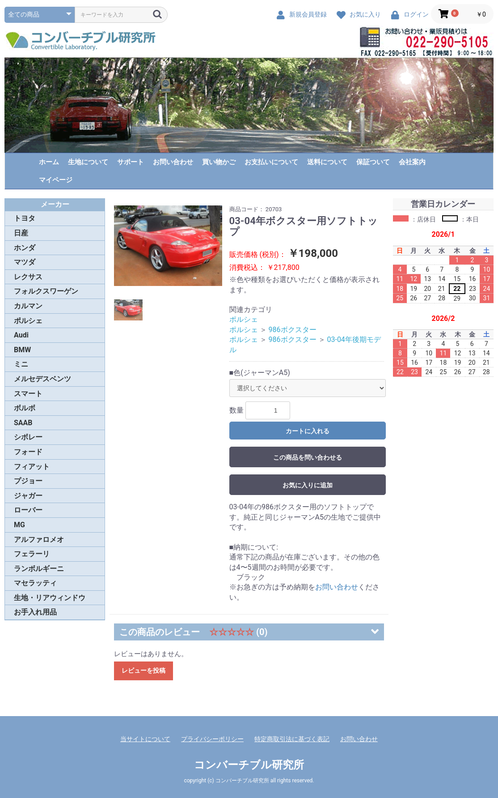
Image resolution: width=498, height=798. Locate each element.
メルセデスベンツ (42, 379)
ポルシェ (28, 320)
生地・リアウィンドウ (49, 597)
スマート (28, 393)
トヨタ (24, 218)
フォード (28, 452)
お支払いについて (271, 162)
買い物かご (219, 162)
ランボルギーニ (39, 568)
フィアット (32, 466)
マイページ (55, 180)
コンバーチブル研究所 (249, 765)
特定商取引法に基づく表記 (291, 739)
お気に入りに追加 (308, 485)
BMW (22, 350)
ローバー (28, 510)
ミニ (21, 364)
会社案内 (412, 162)
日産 (21, 233)
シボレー (28, 437)
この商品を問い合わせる (307, 457)
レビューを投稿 (143, 670)
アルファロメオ (39, 539)
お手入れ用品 (35, 612)
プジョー (28, 481)
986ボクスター (293, 329)
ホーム (49, 162)
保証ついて (373, 162)
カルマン (28, 306)
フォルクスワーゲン (46, 291)
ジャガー (28, 495)
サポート (130, 162)
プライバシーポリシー (212, 739)
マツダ (24, 262)
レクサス (28, 277)
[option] (168, 245)
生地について (88, 162)
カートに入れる (307, 431)
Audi (21, 335)
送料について (327, 162)
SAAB (23, 422)
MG (19, 525)
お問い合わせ (173, 162)
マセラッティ (35, 583)
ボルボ (24, 408)
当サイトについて (145, 739)
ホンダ (24, 247)
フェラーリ (32, 554)
